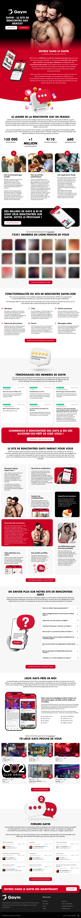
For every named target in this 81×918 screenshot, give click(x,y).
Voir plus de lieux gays (40, 789)
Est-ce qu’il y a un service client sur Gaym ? (58, 631)
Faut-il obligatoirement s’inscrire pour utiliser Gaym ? (58, 614)
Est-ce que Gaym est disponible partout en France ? (57, 651)
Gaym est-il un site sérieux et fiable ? (55, 620)
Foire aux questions (67, 903)
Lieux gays (45, 903)
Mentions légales (71, 915)
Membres (45, 901)
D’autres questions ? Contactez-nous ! (40, 666)
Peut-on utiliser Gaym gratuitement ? (55, 608)
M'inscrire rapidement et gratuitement (40, 580)
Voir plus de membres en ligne (40, 282)
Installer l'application (67, 906)
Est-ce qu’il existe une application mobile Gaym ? (59, 644)
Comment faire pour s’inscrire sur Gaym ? (57, 626)
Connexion (23, 27)
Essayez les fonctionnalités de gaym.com (40, 340)
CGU (64, 915)
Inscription (11, 27)
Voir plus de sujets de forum (40, 879)
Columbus (50, 232)
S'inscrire (71, 889)
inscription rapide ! (12, 223)
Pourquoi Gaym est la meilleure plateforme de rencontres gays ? (58, 637)
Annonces (64, 901)
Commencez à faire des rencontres (40, 439)
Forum (44, 906)
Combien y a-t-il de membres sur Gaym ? (57, 658)
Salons (44, 908)
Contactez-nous (66, 908)
